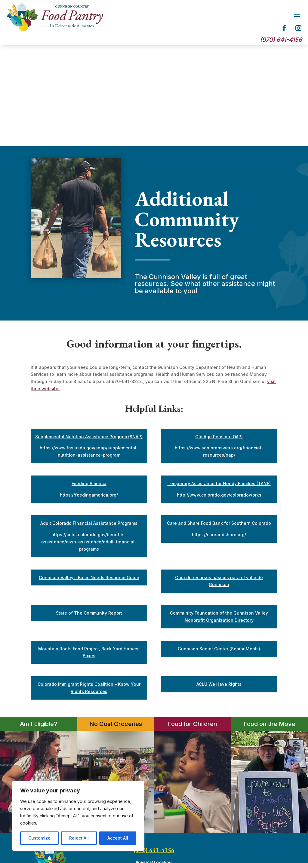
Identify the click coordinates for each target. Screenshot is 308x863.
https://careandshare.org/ (219, 433)
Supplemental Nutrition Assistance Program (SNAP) (89, 335)
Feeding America (89, 382)
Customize (39, 837)
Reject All (79, 837)
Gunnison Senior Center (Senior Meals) (219, 547)
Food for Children (192, 623)
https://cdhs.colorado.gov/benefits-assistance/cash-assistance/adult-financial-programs (89, 441)
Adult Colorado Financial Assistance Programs (88, 422)
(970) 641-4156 (154, 749)
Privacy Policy (258, 784)
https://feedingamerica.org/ (89, 394)
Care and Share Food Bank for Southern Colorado (219, 422)
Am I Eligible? (38, 623)
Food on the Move (269, 623)
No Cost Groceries (115, 623)
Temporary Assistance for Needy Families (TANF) (219, 382)
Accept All (117, 837)
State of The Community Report (89, 512)
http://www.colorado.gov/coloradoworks (219, 394)
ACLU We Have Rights (219, 583)
